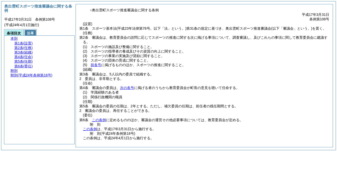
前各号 (96, 65)
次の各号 (127, 88)
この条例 (99, 120)
